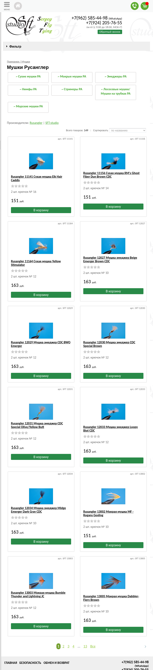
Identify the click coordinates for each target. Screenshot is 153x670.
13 (85, 628)
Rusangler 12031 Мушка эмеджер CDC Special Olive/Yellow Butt (37, 418)
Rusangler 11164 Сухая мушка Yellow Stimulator (36, 256)
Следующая (143, 628)
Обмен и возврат (57, 645)
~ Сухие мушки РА (28, 76)
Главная (10, 645)
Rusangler (36, 123)
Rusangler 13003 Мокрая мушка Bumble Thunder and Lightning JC (38, 580)
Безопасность (30, 645)
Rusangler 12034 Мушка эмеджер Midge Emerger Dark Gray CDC (38, 499)
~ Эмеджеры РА (116, 76)
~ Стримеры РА (72, 89)
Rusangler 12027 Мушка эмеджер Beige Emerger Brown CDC (110, 256)
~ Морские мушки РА (28, 106)
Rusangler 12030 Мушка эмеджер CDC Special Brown (109, 337)
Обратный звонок (109, 31)
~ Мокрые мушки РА (72, 76)
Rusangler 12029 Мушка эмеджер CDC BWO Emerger (40, 337)
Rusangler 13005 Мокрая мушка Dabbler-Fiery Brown (111, 580)
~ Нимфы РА (28, 89)
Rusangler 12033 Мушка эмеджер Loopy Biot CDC (110, 418)
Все (92, 628)
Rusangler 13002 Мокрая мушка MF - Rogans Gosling (108, 499)
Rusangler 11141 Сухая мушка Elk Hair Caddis (36, 174)
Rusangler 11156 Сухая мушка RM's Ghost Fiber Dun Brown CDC (111, 174)
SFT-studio (52, 123)
